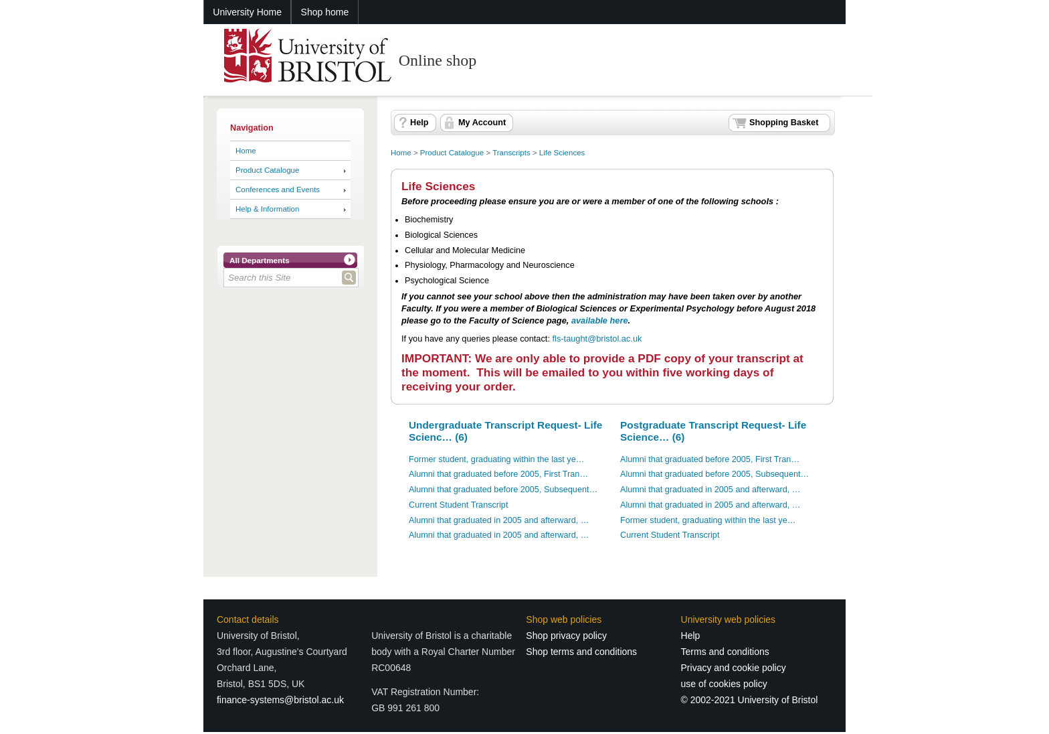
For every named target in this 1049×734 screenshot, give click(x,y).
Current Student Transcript (458, 505)
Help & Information (267, 209)
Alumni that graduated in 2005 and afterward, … (499, 520)
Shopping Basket (783, 122)
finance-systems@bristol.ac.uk (280, 699)
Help (419, 122)
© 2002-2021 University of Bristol (749, 699)
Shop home (325, 12)
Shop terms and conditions (581, 651)
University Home (247, 12)
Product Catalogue (267, 170)
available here (599, 320)
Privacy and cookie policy (733, 667)
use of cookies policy (724, 683)
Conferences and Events (277, 190)
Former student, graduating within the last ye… (496, 459)
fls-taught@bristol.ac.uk (597, 339)
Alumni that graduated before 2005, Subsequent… (503, 489)
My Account (482, 122)
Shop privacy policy (566, 635)
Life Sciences (562, 153)
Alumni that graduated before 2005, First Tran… (498, 474)
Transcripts (511, 153)
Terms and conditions (725, 651)
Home (245, 151)
